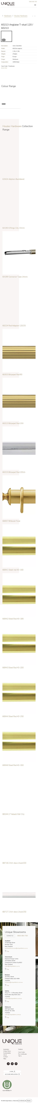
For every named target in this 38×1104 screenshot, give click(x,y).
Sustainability (7, 1053)
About (5, 1055)
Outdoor (20, 1049)
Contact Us (9, 936)
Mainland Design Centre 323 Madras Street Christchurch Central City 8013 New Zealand (13, 960)
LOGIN (4, 1071)
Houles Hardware (20, 16)
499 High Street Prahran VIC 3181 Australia (10, 1009)
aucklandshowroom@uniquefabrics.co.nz (16, 948)
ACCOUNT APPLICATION (9, 1073)
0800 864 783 (33, 2)
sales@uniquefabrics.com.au (13, 1014)
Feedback (21, 1100)
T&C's (20, 1056)
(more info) (4, 68)
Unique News (7, 1051)
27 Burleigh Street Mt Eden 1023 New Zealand (10, 943)
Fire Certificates (22, 1054)
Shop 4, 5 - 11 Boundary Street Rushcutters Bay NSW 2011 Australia (13, 993)
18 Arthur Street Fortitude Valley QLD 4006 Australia (12, 977)
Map (7, 951)
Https (4, 1059)
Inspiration (6, 1049)
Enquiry (29, 1100)
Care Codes (21, 1052)
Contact (5, 1057)
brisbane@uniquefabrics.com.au (14, 982)
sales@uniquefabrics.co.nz (12, 966)
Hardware (7, 16)
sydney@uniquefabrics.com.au (13, 998)
